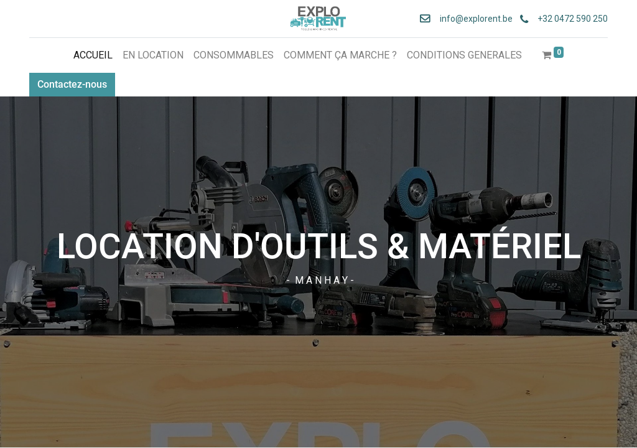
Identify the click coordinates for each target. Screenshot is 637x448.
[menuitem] (93, 55)
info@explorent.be (472, 19)
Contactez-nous (72, 84)
